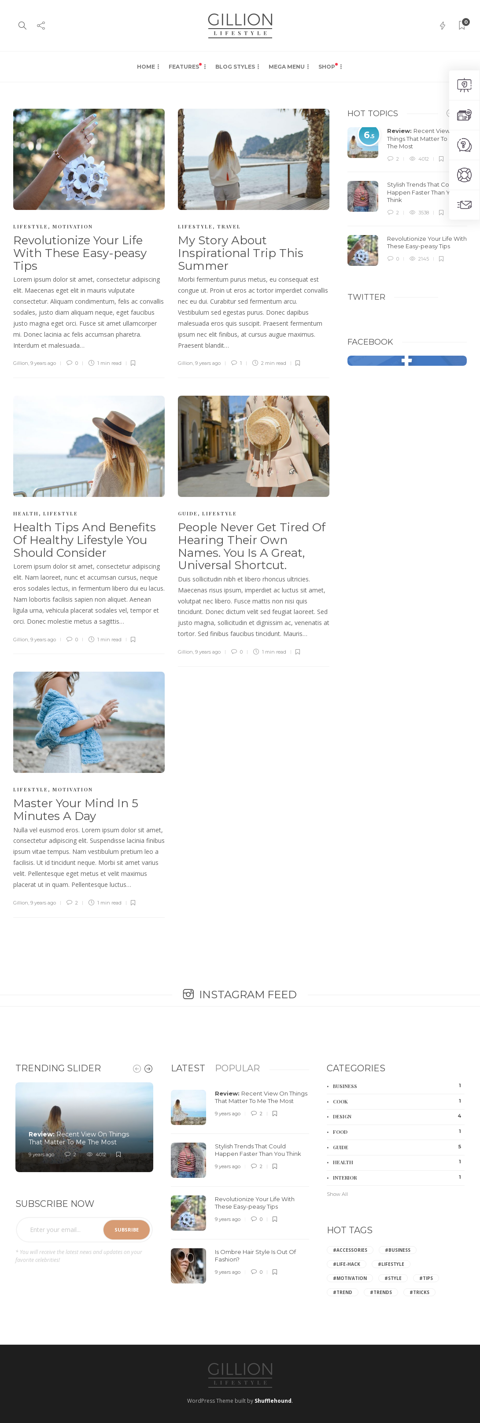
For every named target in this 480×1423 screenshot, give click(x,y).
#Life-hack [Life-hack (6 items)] (346, 1264)
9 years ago (43, 363)
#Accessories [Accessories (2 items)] (350, 1250)
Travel (229, 226)
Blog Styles (235, 66)
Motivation (72, 226)
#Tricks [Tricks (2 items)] (419, 1292)
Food (399, 1131)
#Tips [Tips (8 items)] (426, 1278)
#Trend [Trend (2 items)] (342, 1292)
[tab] (188, 1068)
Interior (399, 1177)
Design (399, 1116)
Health (26, 513)
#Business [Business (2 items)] (397, 1250)
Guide (188, 513)
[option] (407, 196)
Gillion (20, 363)
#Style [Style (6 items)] (393, 1278)
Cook (399, 1101)
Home (146, 66)
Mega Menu (287, 66)
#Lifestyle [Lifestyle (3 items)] (391, 1264)
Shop (328, 66)
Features (185, 66)
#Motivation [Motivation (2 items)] (350, 1278)
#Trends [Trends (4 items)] (381, 1292)
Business (399, 1085)
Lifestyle (30, 226)
